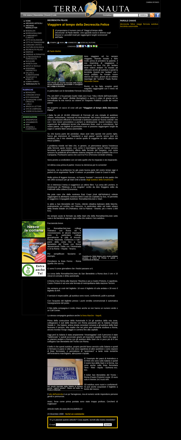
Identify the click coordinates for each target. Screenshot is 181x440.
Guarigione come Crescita (34, 101)
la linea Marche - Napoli (90, 315)
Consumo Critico (34, 45)
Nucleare (30, 61)
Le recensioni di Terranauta (33, 58)
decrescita (124, 24)
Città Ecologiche (34, 40)
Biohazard (30, 93)
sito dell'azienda (56, 394)
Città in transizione (35, 42)
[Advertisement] (80, 434)
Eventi (48, 15)
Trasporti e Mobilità (31, 78)
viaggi (139, 24)
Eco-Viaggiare (32, 97)
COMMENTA (71, 42)
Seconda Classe (91, 81)
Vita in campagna (33, 109)
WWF (28, 125)
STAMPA (51, 42)
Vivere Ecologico (34, 111)
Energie (29, 52)
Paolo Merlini (55, 51)
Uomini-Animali (32, 82)
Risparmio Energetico (31, 69)
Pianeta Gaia (31, 64)
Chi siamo (27, 15)
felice (133, 24)
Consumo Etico (33, 95)
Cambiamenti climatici (31, 37)
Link (54, 15)
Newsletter (38, 15)
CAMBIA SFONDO (152, 2)
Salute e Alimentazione (32, 74)
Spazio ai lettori (33, 107)
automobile (133, 26)
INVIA (60, 42)
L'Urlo (29, 104)
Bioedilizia (30, 31)
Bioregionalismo (34, 33)
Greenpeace (31, 120)
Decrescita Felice (57, 20)
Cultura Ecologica (35, 47)
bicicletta (124, 26)
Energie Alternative (35, 54)
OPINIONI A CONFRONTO (31, 128)
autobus (154, 24)
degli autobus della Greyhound (99, 180)
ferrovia (146, 24)
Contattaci (107, 15)
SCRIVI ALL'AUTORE (87, 42)
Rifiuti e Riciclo (33, 66)
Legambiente (32, 122)
